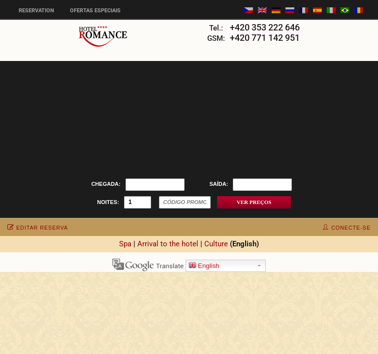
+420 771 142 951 (265, 37)
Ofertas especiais (95, 10)
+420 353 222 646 (265, 27)
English (204, 266)
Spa (125, 243)
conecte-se (347, 228)
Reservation (36, 10)
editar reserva (37, 228)
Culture (216, 243)
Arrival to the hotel (167, 243)
